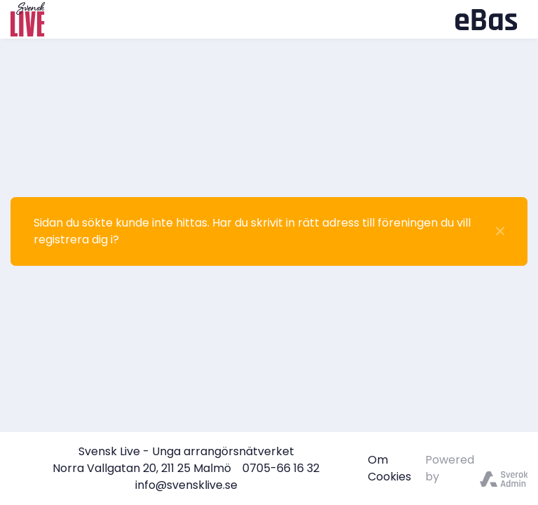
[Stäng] (500, 231)
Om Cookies (389, 468)
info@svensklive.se (186, 485)
